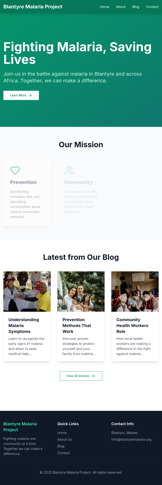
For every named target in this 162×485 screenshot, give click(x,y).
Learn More (21, 95)
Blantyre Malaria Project (32, 7)
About (121, 7)
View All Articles (81, 376)
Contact (152, 7)
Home (104, 7)
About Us (64, 439)
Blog (135, 7)
